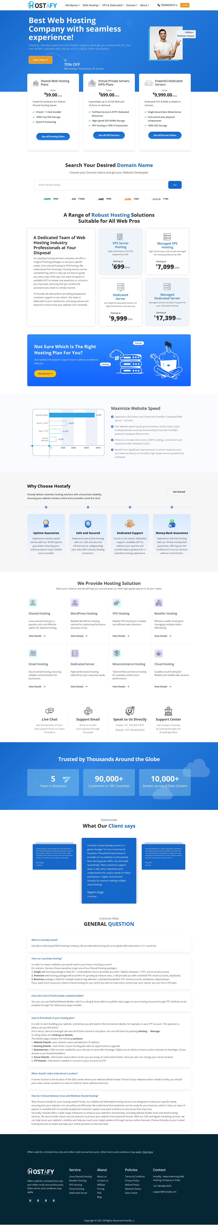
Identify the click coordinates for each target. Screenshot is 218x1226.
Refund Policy (132, 1186)
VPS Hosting (121, 613)
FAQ (99, 1194)
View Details (37, 636)
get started (45, 373)
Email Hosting (39, 664)
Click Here (147, 1153)
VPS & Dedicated (113, 5)
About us (102, 1177)
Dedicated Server (78, 1194)
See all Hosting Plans (53, 136)
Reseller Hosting (166, 613)
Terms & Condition (135, 1177)
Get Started (179, 491)
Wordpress (72, 5)
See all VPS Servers (109, 135)
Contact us (102, 1181)
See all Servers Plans (165, 135)
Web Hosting (91, 5)
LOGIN (185, 5)
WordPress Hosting (85, 613)
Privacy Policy (132, 1181)
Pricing (100, 1190)
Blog (99, 1198)
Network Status (133, 1190)
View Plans (40, 60)
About (144, 5)
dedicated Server (83, 664)
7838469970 (166, 5)
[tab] (109, 941)
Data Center (131, 1194)
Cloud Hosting (76, 1190)
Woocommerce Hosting (129, 664)
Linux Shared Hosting (80, 1177)
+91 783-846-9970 (162, 1187)
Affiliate (101, 1186)
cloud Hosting (164, 664)
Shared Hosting (40, 613)
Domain (131, 5)
